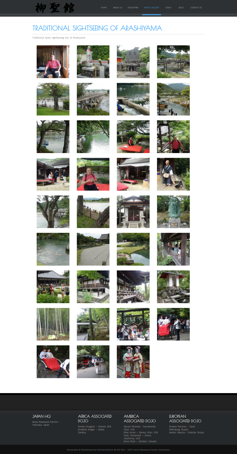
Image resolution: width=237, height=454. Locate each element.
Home (104, 7)
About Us (117, 7)
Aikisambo (133, 7)
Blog (181, 7)
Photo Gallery (151, 7)
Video (168, 7)
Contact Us (196, 7)
